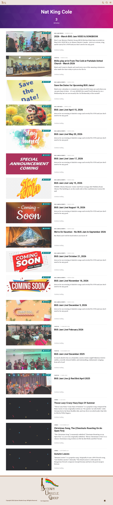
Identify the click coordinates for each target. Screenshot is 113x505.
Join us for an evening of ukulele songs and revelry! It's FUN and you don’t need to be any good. (80, 115)
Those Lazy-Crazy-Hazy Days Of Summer (74, 403)
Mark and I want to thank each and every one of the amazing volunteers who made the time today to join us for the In (79, 68)
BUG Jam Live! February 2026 (68, 329)
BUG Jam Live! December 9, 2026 (70, 305)
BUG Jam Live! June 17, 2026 (68, 158)
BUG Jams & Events (59, 82)
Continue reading (58, 50)
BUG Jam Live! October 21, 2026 (70, 256)
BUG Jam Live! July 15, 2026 (68, 183)
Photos (56, 57)
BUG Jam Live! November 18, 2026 (71, 280)
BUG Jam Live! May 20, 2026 (68, 134)
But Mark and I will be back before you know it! (70, 236)
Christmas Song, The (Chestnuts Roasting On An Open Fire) (78, 429)
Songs (56, 399)
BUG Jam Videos (58, 33)
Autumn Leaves (61, 454)
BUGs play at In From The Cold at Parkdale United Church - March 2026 (78, 62)
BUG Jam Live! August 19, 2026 (69, 207)
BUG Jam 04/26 (58, 106)
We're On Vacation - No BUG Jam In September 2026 (80, 232)
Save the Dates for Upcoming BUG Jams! (74, 85)
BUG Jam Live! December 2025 (69, 354)
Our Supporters (45, 501)
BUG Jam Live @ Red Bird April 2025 (72, 378)
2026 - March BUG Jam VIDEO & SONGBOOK (76, 36)
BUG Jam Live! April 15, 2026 (68, 109)
